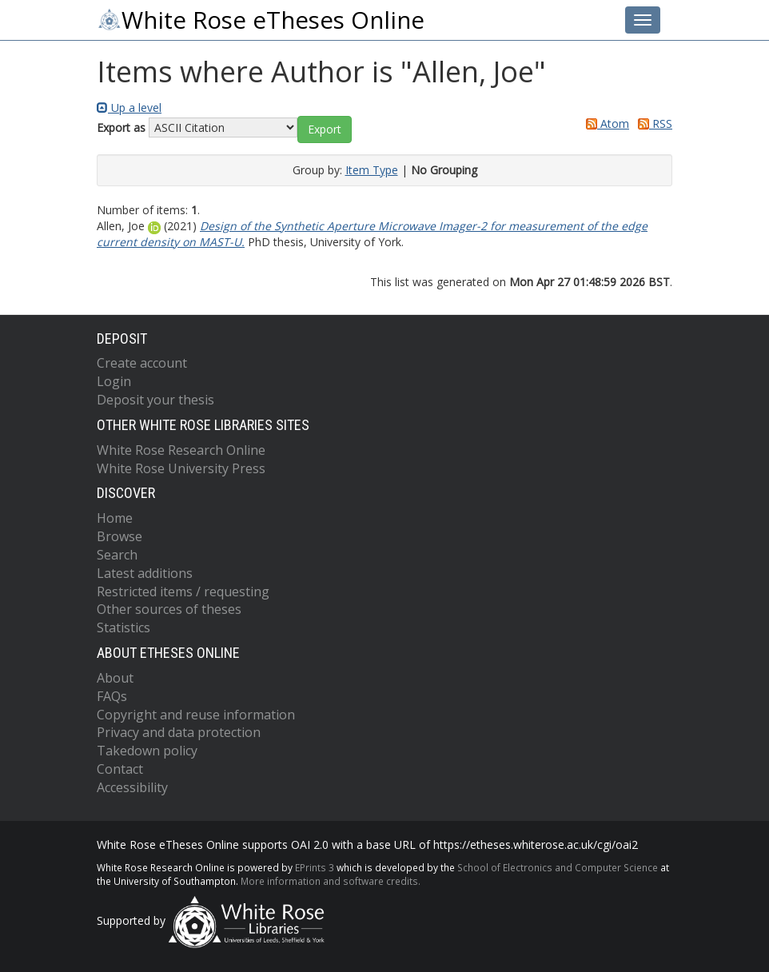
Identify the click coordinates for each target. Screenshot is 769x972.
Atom (604, 123)
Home (115, 518)
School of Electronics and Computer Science (557, 867)
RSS (652, 123)
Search (117, 555)
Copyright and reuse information (196, 714)
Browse (119, 536)
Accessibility (132, 787)
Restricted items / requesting (183, 591)
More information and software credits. (330, 880)
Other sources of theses (169, 609)
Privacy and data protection (179, 732)
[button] (324, 129)
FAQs (112, 696)
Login (114, 381)
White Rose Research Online (181, 450)
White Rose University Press (181, 468)
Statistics (123, 627)
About (115, 678)
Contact (120, 769)
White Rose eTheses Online (260, 20)
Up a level (129, 107)
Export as (121, 127)
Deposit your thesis (155, 399)
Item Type (371, 169)
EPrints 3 (314, 867)
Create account (142, 363)
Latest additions (145, 573)
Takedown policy (147, 750)
